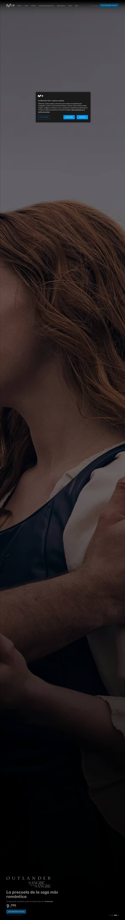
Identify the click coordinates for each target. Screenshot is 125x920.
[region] (63, 107)
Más (76, 6)
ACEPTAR (82, 117)
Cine (26, 6)
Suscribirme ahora (109, 6)
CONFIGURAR (44, 117)
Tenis (70, 6)
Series (19, 6)
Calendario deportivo (46, 6)
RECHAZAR (69, 117)
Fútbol (33, 6)
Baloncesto (61, 6)
